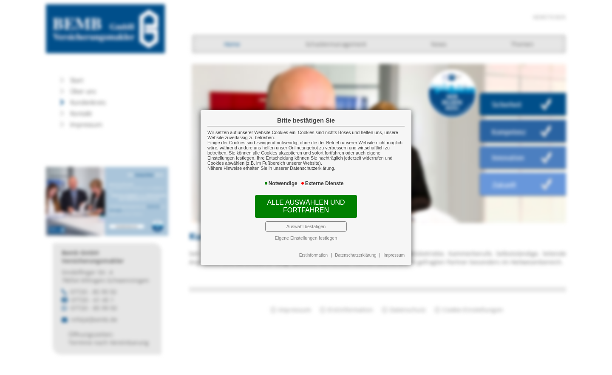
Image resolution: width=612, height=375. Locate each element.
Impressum (394, 255)
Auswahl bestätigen (306, 226)
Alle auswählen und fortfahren (306, 206)
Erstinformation (313, 255)
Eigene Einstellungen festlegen (306, 237)
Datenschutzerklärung (355, 255)
